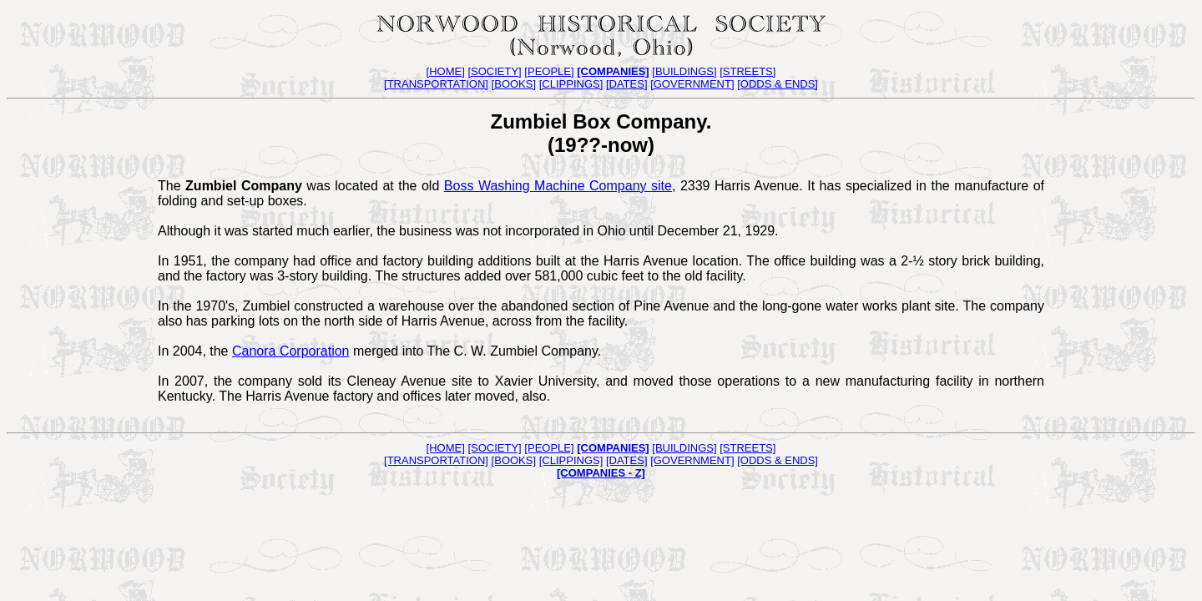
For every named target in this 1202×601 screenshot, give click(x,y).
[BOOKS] (514, 84)
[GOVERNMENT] (692, 84)
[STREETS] (747, 71)
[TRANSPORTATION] (436, 84)
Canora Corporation (291, 351)
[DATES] (627, 84)
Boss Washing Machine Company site (558, 186)
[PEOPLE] (548, 71)
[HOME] (446, 71)
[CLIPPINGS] (571, 84)
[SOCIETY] (494, 71)
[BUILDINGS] (684, 71)
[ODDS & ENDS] (777, 84)
